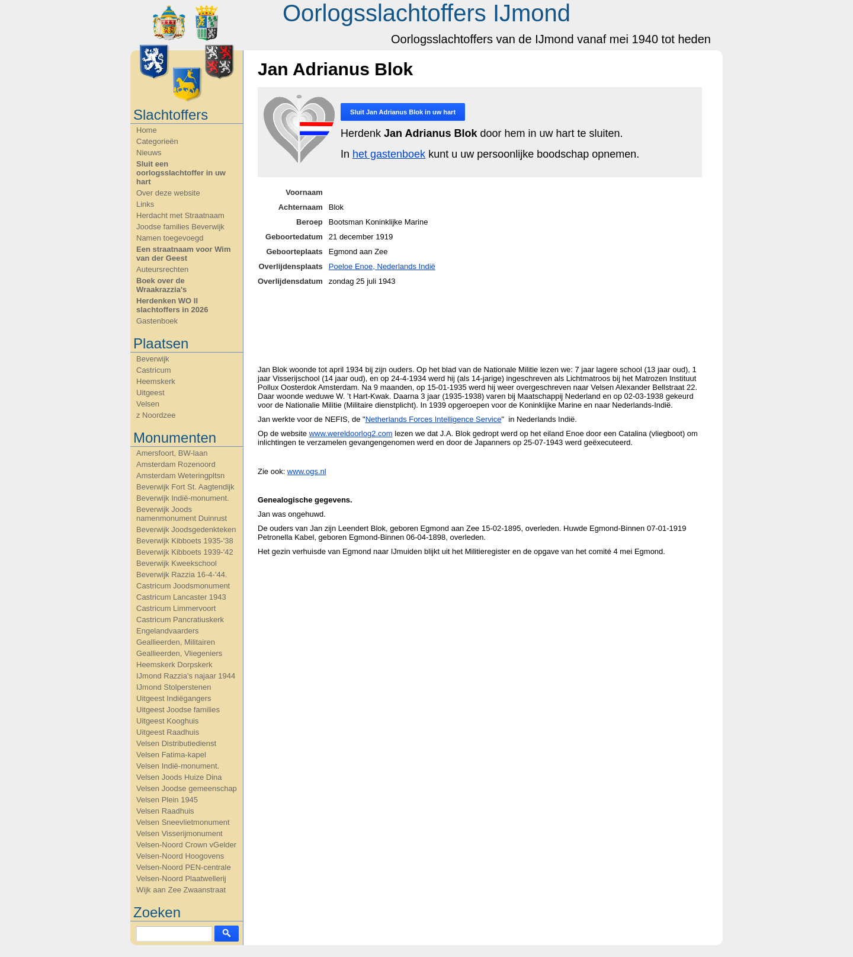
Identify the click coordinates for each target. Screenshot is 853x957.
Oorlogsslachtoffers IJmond (426, 13)
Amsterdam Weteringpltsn (180, 475)
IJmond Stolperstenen (173, 687)
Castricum (153, 370)
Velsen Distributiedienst (176, 743)
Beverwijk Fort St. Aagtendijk (185, 486)
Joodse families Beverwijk (180, 226)
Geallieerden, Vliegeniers (179, 653)
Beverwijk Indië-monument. (182, 498)
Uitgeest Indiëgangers (173, 698)
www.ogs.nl (306, 471)
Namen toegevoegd (169, 237)
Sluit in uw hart (403, 112)
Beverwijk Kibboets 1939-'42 (184, 552)
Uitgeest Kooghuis (167, 720)
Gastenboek (157, 320)
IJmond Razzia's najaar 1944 (185, 675)
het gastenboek (388, 154)
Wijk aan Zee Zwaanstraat (181, 889)
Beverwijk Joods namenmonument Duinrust (181, 514)
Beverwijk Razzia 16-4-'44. (181, 574)
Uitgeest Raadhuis (167, 732)
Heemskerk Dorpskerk (174, 664)
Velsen (147, 403)
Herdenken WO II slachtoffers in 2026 (172, 305)
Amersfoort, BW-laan (171, 453)
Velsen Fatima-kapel (171, 754)
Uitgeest (150, 392)
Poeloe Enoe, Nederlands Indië (382, 266)
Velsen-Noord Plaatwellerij (181, 878)
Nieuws (149, 152)
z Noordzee (155, 415)
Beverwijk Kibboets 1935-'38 (184, 540)
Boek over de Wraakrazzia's (161, 285)
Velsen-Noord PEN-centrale (183, 867)
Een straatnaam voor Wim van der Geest (183, 254)
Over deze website (168, 192)
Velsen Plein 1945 (167, 799)
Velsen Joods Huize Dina (179, 777)
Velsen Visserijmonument (179, 833)
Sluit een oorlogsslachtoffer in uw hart (181, 172)
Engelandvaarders (167, 630)
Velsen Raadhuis (165, 810)
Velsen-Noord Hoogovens (180, 856)
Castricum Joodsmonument (183, 585)
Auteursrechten (162, 269)
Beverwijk (152, 358)
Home (146, 130)
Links (145, 204)
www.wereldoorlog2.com (351, 433)
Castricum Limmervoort (176, 608)
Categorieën (157, 141)
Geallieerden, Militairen (175, 642)
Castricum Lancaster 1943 (181, 597)
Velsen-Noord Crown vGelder (186, 844)
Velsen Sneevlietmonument (183, 822)
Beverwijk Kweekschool (176, 563)
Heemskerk (155, 381)
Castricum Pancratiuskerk (180, 619)
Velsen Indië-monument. (177, 765)
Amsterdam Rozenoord (176, 464)
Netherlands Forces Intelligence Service (433, 419)
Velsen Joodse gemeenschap (186, 788)
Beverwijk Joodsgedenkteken (186, 529)
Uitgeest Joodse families (178, 709)
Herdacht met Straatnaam (180, 215)
